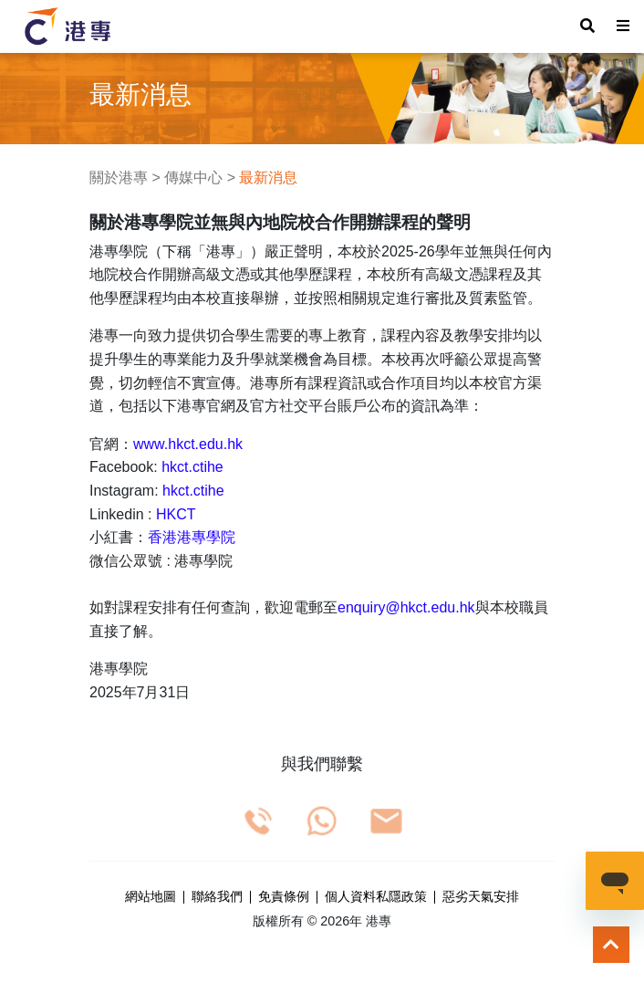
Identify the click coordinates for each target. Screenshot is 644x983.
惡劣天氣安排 (480, 897)
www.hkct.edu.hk (188, 444)
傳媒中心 (193, 177)
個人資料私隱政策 (376, 897)
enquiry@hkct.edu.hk (406, 607)
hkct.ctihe (192, 467)
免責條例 (283, 897)
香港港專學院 (191, 537)
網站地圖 (150, 897)
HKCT (175, 514)
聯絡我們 (217, 897)
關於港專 (118, 177)
